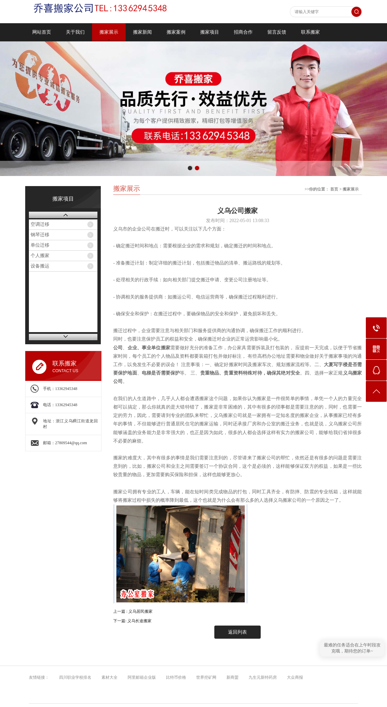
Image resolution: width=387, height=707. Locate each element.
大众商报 (293, 677)
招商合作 (243, 32)
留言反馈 (276, 32)
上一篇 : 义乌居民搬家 (133, 611)
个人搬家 (40, 255)
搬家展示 (108, 32)
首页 (334, 189)
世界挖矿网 (204, 677)
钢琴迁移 (40, 234)
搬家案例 (176, 32)
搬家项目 (209, 32)
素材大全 (108, 677)
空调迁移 (40, 224)
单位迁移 (40, 245)
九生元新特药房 (261, 677)
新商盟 (231, 677)
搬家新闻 (142, 32)
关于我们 (75, 32)
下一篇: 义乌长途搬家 (132, 620)
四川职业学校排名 (73, 677)
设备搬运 (40, 266)
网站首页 (41, 32)
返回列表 (237, 632)
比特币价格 (174, 677)
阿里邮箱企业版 (140, 677)
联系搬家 (310, 32)
